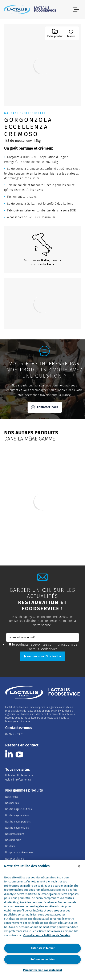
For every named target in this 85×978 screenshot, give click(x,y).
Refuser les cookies (42, 959)
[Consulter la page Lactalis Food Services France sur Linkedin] (9, 753)
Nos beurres (12, 803)
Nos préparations (14, 833)
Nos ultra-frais (13, 840)
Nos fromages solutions (18, 809)
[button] (76, 9)
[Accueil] (30, 9)
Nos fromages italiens (17, 815)
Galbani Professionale (18, 779)
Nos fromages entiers (17, 827)
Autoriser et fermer (42, 948)
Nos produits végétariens (19, 852)
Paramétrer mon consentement (42, 970)
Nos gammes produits (24, 790)
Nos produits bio (14, 858)
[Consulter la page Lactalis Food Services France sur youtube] (19, 753)
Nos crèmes (11, 796)
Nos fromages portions (18, 821)
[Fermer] (79, 866)
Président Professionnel (19, 775)
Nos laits (10, 846)
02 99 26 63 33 (14, 734)
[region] (42, 919)
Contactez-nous (44, 407)
